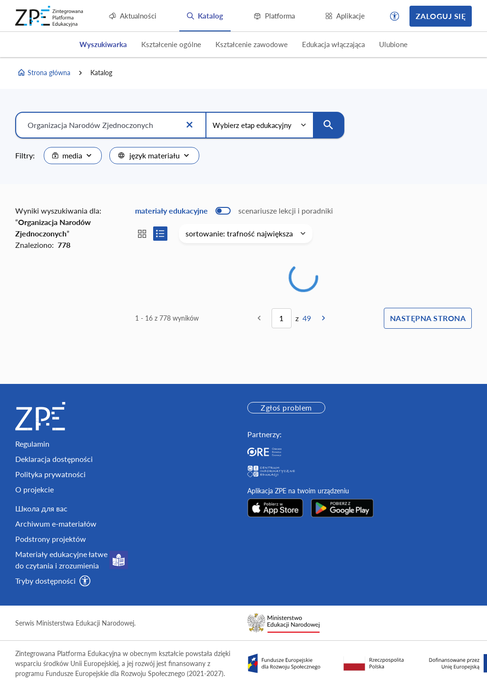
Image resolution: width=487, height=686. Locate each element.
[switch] (234, 210)
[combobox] (73, 155)
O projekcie (34, 489)
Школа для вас (41, 508)
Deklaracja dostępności (54, 458)
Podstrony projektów (50, 538)
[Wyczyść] (189, 125)
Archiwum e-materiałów (56, 523)
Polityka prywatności (50, 474)
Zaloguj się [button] (441, 15)
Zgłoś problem (286, 407)
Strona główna (43, 73)
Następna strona (428, 318)
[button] (395, 16)
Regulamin (32, 443)
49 (306, 318)
